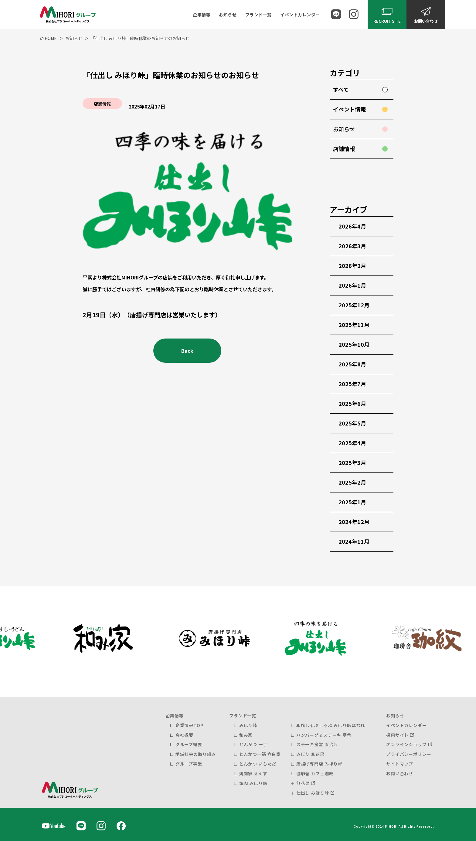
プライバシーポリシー (408, 754)
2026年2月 (352, 265)
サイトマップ (399, 764)
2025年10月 (353, 344)
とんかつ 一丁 (253, 744)
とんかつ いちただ (258, 764)
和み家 (246, 735)
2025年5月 (352, 423)
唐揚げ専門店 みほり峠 (319, 764)
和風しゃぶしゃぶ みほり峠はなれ (330, 725)
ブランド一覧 (258, 15)
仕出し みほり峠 (312, 793)
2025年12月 (353, 305)
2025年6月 (352, 403)
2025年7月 (352, 384)
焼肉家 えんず (253, 773)
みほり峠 (248, 725)
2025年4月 (352, 443)
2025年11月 (353, 325)
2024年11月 (353, 541)
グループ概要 (188, 744)
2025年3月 (352, 462)
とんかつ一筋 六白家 (260, 754)
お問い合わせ (399, 773)
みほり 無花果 (310, 754)
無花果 (303, 783)
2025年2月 (352, 482)
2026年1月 (352, 285)
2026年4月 (352, 226)
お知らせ (227, 15)
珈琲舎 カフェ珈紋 (315, 773)
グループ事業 (188, 764)
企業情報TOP (189, 725)
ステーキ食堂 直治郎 (317, 744)
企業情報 (201, 15)
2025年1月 (352, 502)
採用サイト (397, 735)
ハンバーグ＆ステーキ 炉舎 (324, 735)
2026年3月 (352, 246)
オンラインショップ (406, 744)
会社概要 (184, 735)
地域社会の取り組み (195, 754)
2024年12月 (353, 522)
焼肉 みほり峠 (253, 783)
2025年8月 (352, 364)
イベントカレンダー (300, 15)
